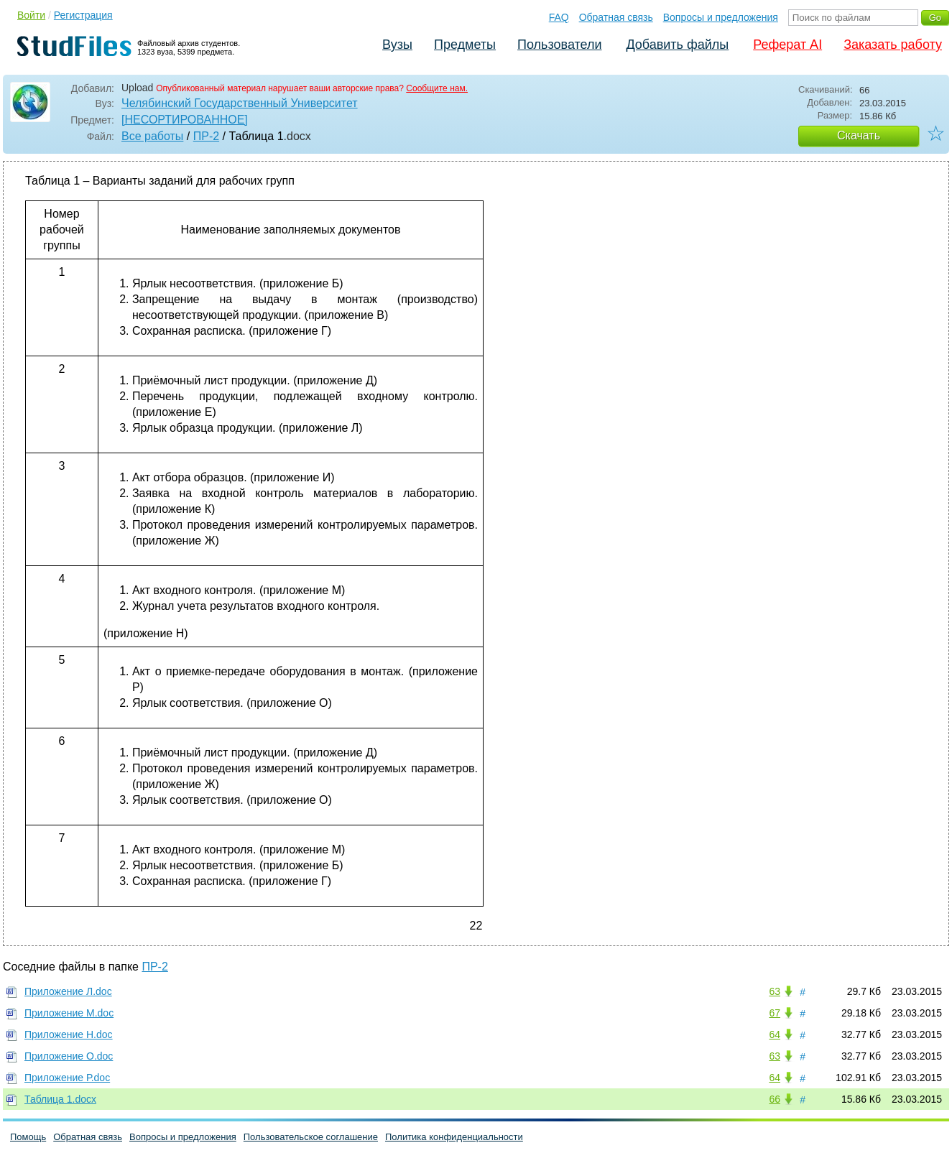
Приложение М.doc (69, 1013)
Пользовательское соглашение (311, 1136)
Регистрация (83, 15)
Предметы (465, 44)
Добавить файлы (677, 44)
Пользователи (559, 44)
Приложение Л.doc (68, 991)
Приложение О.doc (68, 1056)
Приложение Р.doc (67, 1077)
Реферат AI (787, 44)
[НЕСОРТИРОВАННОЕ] (184, 120)
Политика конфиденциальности (454, 1136)
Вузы (397, 44)
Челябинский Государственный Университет (239, 103)
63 (774, 991)
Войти (31, 15)
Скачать (858, 135)
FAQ (559, 17)
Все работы (152, 136)
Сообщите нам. (437, 88)
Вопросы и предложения (720, 17)
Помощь (28, 1136)
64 (774, 1034)
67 (774, 1013)
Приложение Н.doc (68, 1034)
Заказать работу (893, 44)
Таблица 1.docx (60, 1099)
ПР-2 (206, 136)
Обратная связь (616, 17)
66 (774, 1099)
